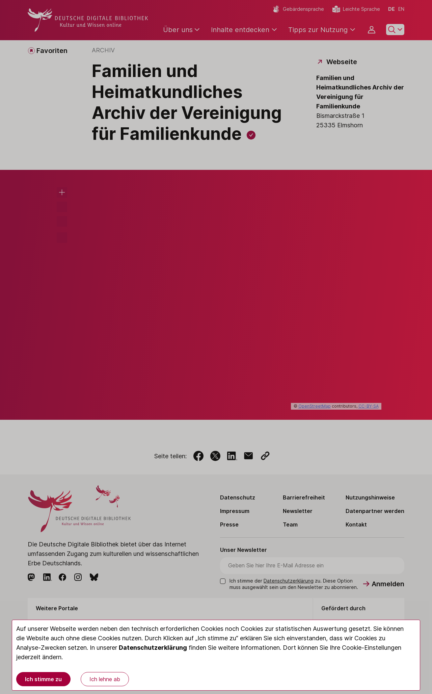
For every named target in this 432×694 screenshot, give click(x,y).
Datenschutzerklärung (153, 647)
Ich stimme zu (43, 679)
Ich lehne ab (104, 679)
